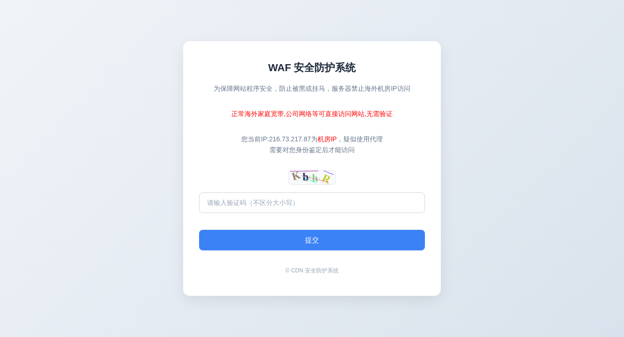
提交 (312, 240)
